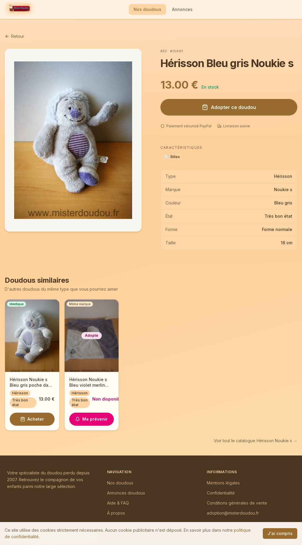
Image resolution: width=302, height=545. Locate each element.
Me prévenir (91, 419)
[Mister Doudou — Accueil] (19, 9)
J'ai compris (280, 533)
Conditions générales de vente (237, 502)
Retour (14, 36)
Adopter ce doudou (229, 107)
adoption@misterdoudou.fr (233, 512)
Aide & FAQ (118, 502)
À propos (116, 512)
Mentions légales (223, 482)
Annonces (182, 9)
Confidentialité (221, 492)
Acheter (32, 419)
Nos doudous (147, 9)
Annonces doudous (126, 492)
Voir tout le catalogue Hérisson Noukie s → (255, 440)
